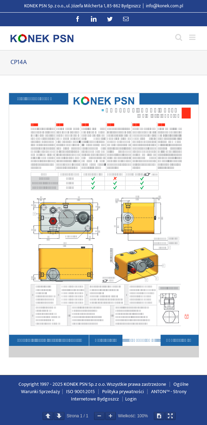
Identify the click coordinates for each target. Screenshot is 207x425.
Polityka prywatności (123, 392)
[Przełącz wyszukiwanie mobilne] (178, 37)
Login (130, 399)
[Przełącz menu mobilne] (193, 37)
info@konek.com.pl (164, 6)
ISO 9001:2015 (80, 392)
